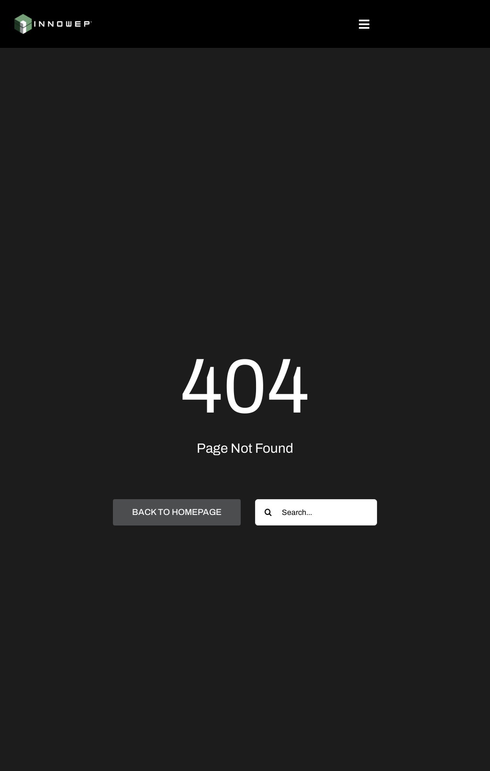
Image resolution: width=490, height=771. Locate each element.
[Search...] (316, 512)
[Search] (268, 512)
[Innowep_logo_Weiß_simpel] (53, 17)
